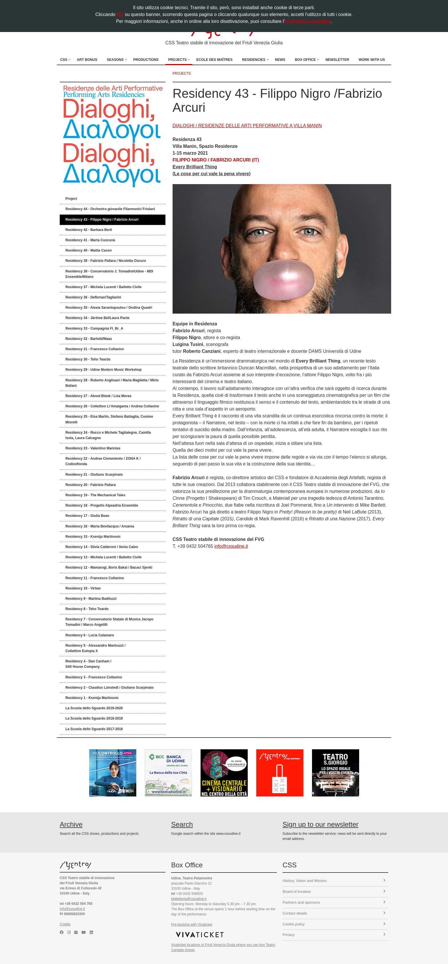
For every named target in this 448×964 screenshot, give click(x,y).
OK (120, 14)
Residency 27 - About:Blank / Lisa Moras (98, 396)
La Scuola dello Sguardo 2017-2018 (94, 729)
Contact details (334, 913)
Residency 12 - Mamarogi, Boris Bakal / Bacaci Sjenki (108, 567)
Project (71, 199)
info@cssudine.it (231, 546)
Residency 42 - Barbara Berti (88, 230)
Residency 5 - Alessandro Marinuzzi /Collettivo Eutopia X (95, 648)
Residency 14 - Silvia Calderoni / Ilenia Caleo (101, 547)
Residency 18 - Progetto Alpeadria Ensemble (101, 505)
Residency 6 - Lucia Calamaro (89, 635)
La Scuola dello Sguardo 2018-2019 (94, 718)
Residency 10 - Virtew (83, 588)
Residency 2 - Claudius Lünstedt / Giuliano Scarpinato (109, 688)
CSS (63, 60)
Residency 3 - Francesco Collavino (93, 677)
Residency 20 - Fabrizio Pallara (90, 485)
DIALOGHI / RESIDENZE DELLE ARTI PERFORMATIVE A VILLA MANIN (247, 125)
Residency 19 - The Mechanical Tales (95, 495)
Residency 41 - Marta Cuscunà (90, 240)
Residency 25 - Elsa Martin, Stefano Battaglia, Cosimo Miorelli (109, 419)
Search (182, 824)
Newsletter (337, 60)
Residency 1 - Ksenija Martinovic (92, 698)
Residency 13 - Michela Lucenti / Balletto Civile (103, 557)
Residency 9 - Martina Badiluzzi (91, 599)
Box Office (305, 60)
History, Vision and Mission (334, 881)
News (280, 60)
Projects (177, 60)
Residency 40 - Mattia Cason (88, 250)
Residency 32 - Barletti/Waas (88, 339)
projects (182, 73)
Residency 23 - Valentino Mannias (92, 448)
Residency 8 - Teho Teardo (87, 609)
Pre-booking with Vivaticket (191, 925)
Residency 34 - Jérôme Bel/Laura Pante (97, 318)
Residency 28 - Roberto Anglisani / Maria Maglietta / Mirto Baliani (112, 383)
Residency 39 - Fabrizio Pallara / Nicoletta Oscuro (105, 261)
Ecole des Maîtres (214, 60)
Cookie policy (334, 924)
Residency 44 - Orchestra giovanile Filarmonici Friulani (110, 209)
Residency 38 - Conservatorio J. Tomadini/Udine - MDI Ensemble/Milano (109, 274)
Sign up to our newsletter (321, 824)
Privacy (334, 935)
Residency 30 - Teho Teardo (88, 359)
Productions (146, 60)
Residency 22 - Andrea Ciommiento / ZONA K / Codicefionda (103, 461)
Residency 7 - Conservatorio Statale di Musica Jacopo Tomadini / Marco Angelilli (109, 622)
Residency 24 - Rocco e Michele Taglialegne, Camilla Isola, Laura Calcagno (108, 435)
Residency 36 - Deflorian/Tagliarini (93, 297)
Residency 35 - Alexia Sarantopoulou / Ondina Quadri (108, 308)
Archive (71, 824)
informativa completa (308, 21)
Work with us (372, 60)
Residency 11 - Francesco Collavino (94, 578)
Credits (65, 924)
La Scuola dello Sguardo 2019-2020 (94, 708)
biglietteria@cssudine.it (189, 899)
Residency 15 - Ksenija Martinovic (93, 537)
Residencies (253, 60)
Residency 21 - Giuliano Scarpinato (94, 475)
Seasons (115, 60)
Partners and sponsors (334, 902)
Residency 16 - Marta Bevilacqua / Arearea (99, 526)
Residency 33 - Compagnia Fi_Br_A (94, 328)
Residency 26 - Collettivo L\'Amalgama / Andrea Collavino (112, 406)
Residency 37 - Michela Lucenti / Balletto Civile (103, 287)
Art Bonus (87, 60)
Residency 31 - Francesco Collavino (94, 349)
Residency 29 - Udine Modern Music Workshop (103, 370)
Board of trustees (334, 891)
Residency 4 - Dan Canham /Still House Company (88, 664)
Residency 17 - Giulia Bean (87, 516)
